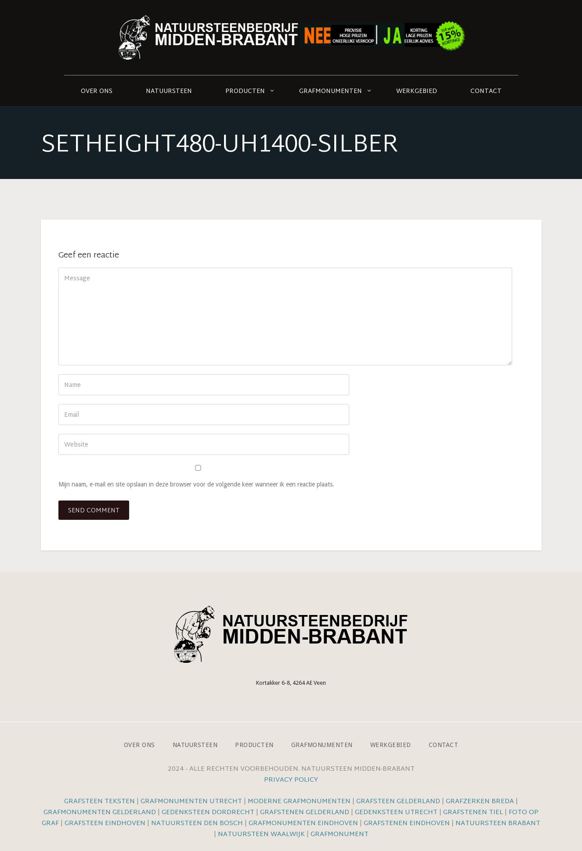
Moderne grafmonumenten (299, 802)
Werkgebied (416, 91)
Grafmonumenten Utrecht (191, 802)
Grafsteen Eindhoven (105, 824)
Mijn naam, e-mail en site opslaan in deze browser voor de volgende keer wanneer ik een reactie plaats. (196, 484)
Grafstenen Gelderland (304, 813)
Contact (486, 91)
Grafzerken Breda (480, 802)
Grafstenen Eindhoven (407, 824)
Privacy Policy (291, 780)
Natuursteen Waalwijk (261, 834)
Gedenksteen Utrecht (397, 813)
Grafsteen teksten (99, 802)
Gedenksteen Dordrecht (208, 813)
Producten (245, 91)
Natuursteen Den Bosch (197, 824)
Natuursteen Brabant (497, 824)
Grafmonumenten (330, 91)
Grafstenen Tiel (473, 813)
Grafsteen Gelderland (398, 802)
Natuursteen (169, 91)
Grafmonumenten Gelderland (99, 813)
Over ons (96, 91)
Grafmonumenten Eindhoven (303, 824)
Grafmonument (340, 834)
